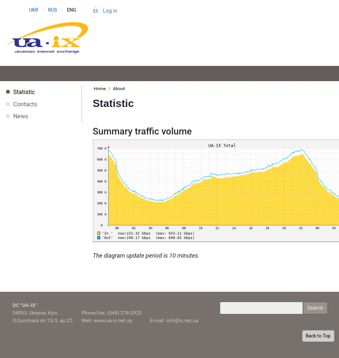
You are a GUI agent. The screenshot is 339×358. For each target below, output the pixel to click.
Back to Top (318, 336)
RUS (52, 10)
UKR (33, 10)
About (303, 45)
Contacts (25, 104)
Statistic (24, 91)
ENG (71, 10)
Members (243, 45)
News (20, 116)
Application (122, 45)
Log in (110, 11)
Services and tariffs (182, 45)
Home (100, 88)
